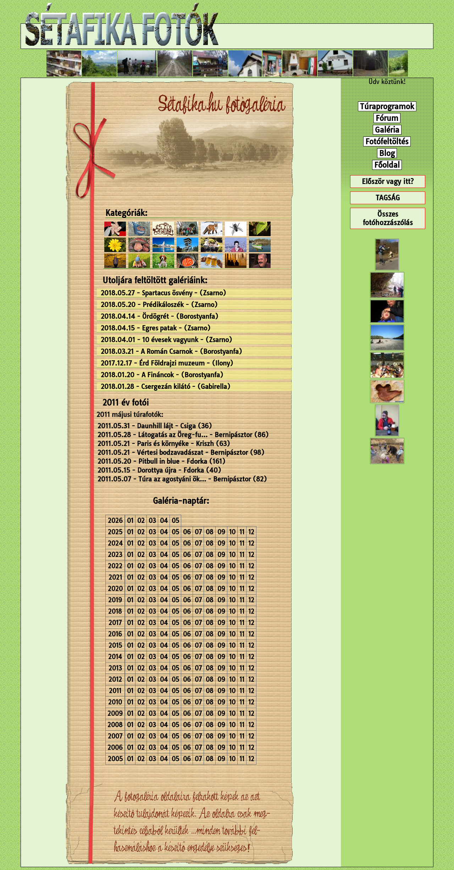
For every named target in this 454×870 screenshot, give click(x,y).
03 (152, 520)
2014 (115, 656)
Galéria (387, 129)
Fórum (387, 118)
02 (141, 520)
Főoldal (387, 164)
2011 (115, 691)
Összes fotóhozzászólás (388, 218)
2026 (115, 520)
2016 (115, 634)
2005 (115, 759)
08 (210, 532)
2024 (115, 543)
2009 (115, 713)
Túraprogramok (387, 106)
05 (175, 520)
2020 (115, 588)
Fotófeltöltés (387, 141)
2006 (115, 747)
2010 (115, 702)
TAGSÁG (388, 198)
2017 (115, 622)
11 (241, 532)
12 (251, 532)
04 (164, 520)
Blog (387, 153)
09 (221, 532)
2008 (115, 725)
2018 (115, 611)
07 (198, 532)
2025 (115, 532)
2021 (115, 577)
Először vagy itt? (388, 181)
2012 (115, 679)
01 (130, 520)
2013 (115, 668)
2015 (115, 645)
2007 (115, 736)
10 (232, 532)
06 (187, 532)
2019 (115, 600)
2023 (115, 554)
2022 (115, 566)
